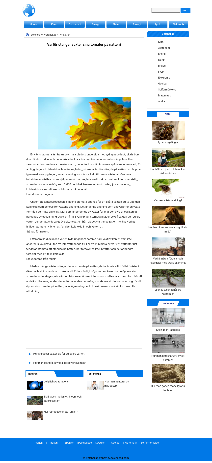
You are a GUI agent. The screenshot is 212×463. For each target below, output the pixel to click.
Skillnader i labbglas (168, 319)
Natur (116, 24)
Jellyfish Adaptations (56, 381)
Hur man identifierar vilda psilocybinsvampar (59, 362)
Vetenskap (50, 34)
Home (33, 24)
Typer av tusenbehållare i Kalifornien (168, 282)
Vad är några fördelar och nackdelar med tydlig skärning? (168, 250)
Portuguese (84, 442)
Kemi (54, 24)
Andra (161, 101)
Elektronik (178, 24)
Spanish (69, 442)
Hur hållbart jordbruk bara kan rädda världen (167, 161)
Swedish (100, 442)
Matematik (164, 95)
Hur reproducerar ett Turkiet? (61, 411)
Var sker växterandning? (168, 190)
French (39, 442)
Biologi (137, 24)
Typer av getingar (168, 132)
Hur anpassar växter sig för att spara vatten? (59, 353)
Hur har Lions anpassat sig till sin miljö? (167, 219)
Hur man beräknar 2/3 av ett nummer (168, 348)
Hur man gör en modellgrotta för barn (168, 378)
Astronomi (75, 24)
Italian (54, 442)
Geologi (162, 83)
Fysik (158, 24)
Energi (95, 24)
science (35, 34)
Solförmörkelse (167, 89)
